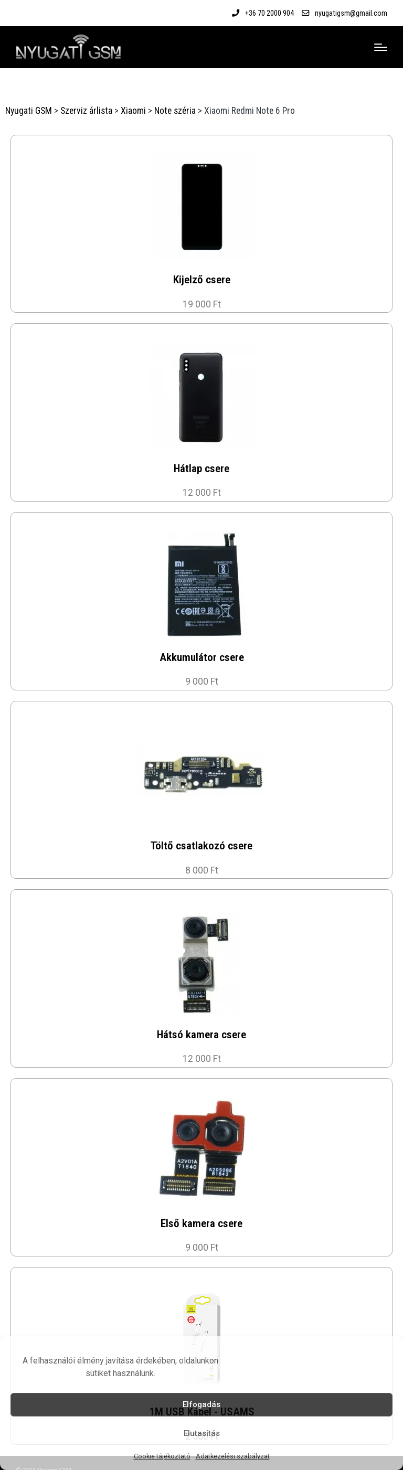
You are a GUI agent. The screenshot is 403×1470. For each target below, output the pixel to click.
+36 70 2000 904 (269, 13)
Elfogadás (201, 1404)
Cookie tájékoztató (162, 1456)
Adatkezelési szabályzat (233, 1456)
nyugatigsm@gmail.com (351, 13)
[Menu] (380, 47)
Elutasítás (202, 1433)
